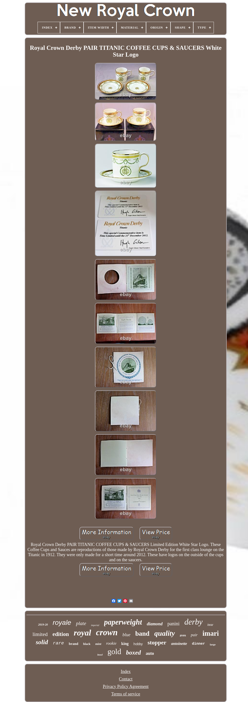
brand (73, 644)
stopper (156, 642)
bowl (99, 654)
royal (82, 632)
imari (210, 633)
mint (98, 644)
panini (173, 623)
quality (164, 633)
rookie (111, 643)
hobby (138, 644)
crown (106, 632)
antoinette (179, 644)
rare (58, 643)
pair (194, 635)
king (125, 644)
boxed (133, 652)
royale (62, 622)
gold (114, 651)
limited (39, 634)
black (86, 644)
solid (42, 642)
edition (61, 634)
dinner (198, 644)
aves (183, 635)
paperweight (123, 622)
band (142, 633)
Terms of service (125, 694)
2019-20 (43, 624)
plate (81, 623)
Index (126, 671)
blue (127, 634)
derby (193, 622)
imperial (95, 625)
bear (210, 625)
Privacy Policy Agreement (126, 686)
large (213, 644)
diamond (155, 623)
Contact (125, 679)
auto (150, 653)
